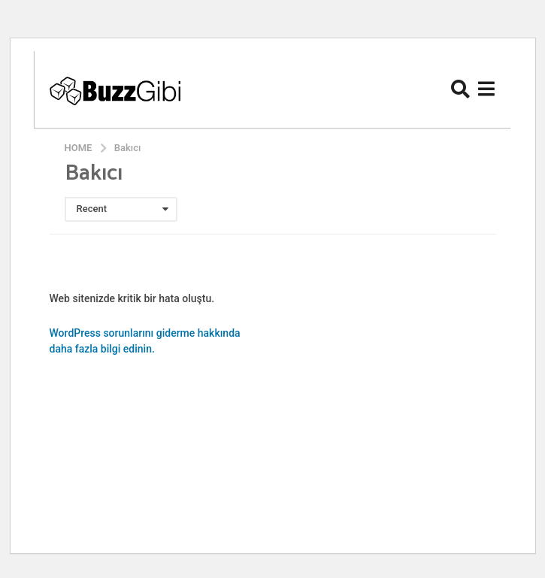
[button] (460, 89)
